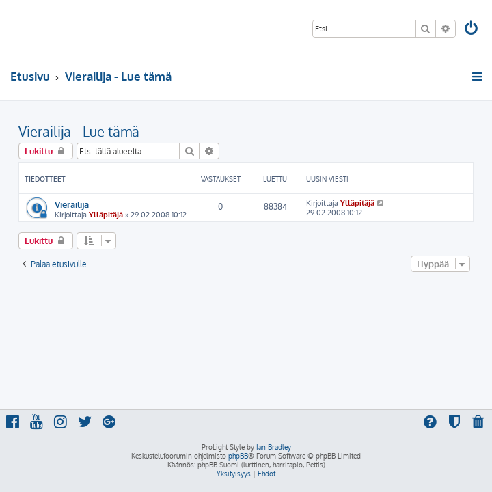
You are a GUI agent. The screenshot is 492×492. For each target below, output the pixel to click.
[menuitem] (472, 29)
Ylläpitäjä (106, 214)
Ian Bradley (273, 447)
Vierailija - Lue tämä (78, 131)
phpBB (238, 456)
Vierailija (72, 204)
